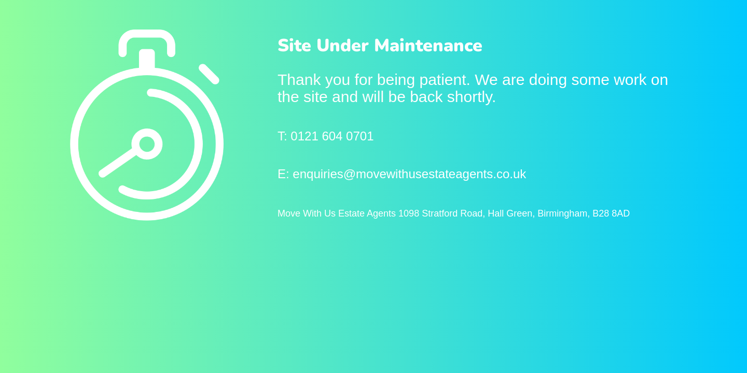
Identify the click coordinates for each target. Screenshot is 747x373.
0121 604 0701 (332, 136)
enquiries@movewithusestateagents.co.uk (409, 174)
